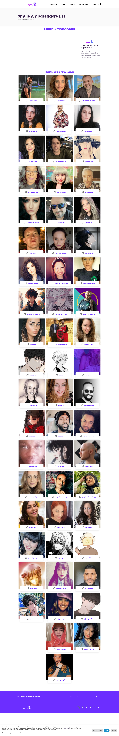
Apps (97, 719)
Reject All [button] (114, 730)
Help (92, 719)
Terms (65, 719)
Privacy (72, 719)
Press (86, 719)
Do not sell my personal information (12, 732)
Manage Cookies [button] (97, 730)
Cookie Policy (66, 728)
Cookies (79, 719)
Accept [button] (106, 730)
